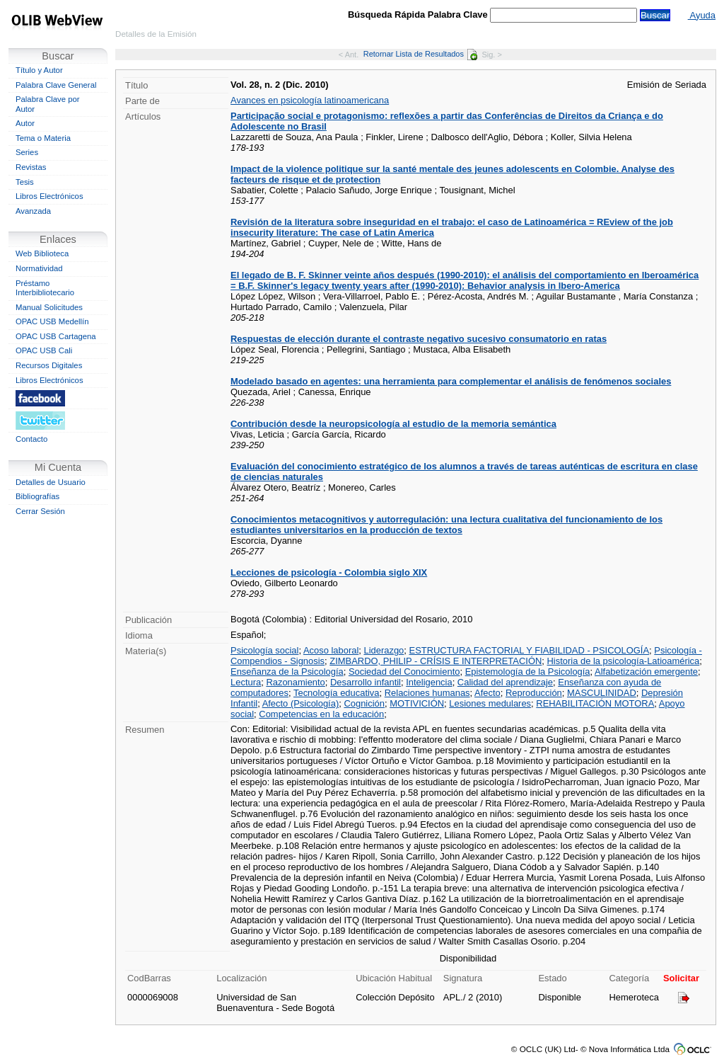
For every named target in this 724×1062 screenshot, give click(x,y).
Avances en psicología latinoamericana (309, 100)
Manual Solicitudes (49, 307)
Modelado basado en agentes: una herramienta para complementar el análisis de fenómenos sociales (450, 381)
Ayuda (702, 15)
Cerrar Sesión (40, 511)
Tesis (25, 182)
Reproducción (534, 692)
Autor (25, 123)
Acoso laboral (330, 650)
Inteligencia (429, 682)
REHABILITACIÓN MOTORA (595, 703)
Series (27, 152)
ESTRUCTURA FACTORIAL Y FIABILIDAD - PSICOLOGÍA (529, 650)
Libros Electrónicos (49, 196)
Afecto (487, 692)
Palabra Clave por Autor (48, 104)
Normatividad (39, 268)
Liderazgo (383, 650)
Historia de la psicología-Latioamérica (623, 661)
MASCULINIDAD (601, 692)
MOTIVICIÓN (417, 703)
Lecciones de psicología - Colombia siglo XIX (328, 572)
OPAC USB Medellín (52, 321)
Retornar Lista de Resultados (420, 54)
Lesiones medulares (490, 703)
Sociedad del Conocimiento (404, 671)
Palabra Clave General (56, 85)
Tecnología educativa (336, 692)
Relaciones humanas (427, 692)
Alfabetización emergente (646, 671)
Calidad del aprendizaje (505, 682)
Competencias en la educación (321, 714)
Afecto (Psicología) (300, 703)
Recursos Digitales (49, 365)
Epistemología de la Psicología (527, 671)
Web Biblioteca (42, 253)
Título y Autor (39, 70)
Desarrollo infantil (365, 682)
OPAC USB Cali (44, 350)
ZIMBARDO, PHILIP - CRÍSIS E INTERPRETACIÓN (435, 661)
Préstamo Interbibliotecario (45, 288)
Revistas (31, 167)
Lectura (245, 682)
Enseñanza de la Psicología (287, 671)
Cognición (364, 703)
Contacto (31, 439)
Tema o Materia (43, 138)
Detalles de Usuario (51, 482)
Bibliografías (37, 496)
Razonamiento (295, 682)
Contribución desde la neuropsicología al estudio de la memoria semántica (393, 423)
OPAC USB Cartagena (56, 336)
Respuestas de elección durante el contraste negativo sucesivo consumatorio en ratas (418, 338)
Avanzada (33, 211)
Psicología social (264, 650)
